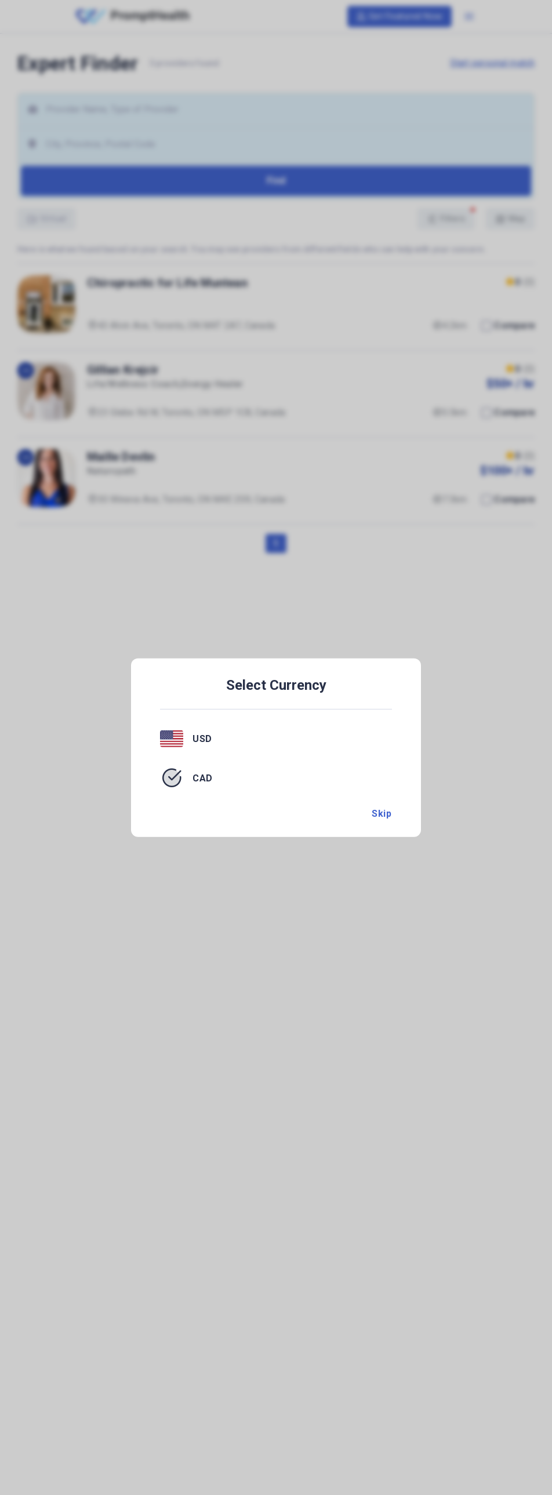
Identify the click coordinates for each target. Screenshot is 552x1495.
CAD (203, 777)
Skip (381, 813)
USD (202, 738)
